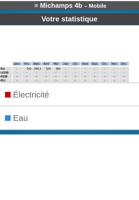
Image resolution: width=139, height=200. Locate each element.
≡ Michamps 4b (70, 5)
